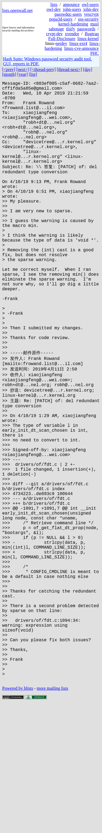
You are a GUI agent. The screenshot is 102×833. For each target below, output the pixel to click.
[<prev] (8, 69)
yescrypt (91, 14)
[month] (9, 74)
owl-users (90, 4)
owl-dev (54, 9)
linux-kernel (88, 38)
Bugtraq (92, 33)
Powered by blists (17, 816)
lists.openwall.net (17, 10)
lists (53, 4)
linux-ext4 (78, 43)
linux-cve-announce (81, 48)
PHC (94, 53)
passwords (86, 29)
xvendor (72, 33)
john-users (72, 9)
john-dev (91, 9)
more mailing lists (52, 816)
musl (94, 24)
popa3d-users (60, 19)
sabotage (56, 29)
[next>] (22, 69)
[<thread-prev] (42, 69)
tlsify (70, 29)
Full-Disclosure (61, 38)
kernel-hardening (73, 24)
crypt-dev (54, 33)
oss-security (88, 19)
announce (71, 4)
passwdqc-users (68, 14)
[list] (33, 74)
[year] (22, 74)
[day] (87, 69)
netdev (61, 43)
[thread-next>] (69, 69)
